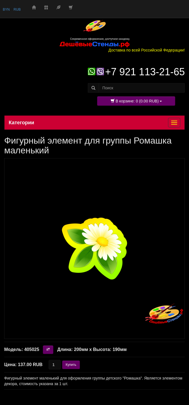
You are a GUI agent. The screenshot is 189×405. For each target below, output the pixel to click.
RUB (17, 9)
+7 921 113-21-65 (145, 72)
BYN (6, 9)
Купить (71, 365)
